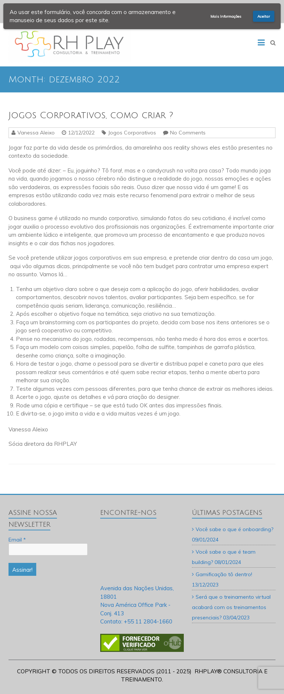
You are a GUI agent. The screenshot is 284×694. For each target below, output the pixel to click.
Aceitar (263, 16)
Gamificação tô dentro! (224, 574)
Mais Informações (225, 16)
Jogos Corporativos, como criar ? (91, 115)
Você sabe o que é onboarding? (234, 529)
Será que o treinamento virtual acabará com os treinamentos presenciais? (231, 607)
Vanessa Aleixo (36, 132)
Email (17, 539)
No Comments (188, 132)
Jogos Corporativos (132, 132)
